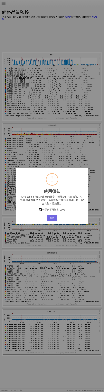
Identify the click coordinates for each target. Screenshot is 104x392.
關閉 (52, 218)
